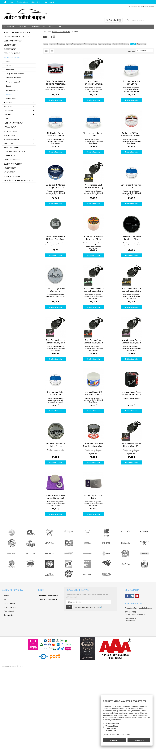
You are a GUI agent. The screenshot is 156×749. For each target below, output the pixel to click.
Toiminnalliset (112, 727)
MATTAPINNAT (10, 135)
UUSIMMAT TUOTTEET (13, 41)
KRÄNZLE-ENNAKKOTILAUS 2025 (17, 32)
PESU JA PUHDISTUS (12, 53)
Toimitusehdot (22, 2)
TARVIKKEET (9, 143)
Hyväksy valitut (114, 741)
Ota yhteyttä (49, 2)
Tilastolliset (111, 729)
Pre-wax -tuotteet (104, 44)
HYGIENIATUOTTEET (12, 160)
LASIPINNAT (9, 111)
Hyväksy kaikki (139, 741)
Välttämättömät (112, 725)
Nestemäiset (141, 44)
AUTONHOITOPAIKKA (12, 176)
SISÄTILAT (8, 106)
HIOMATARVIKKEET (11, 147)
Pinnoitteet (61, 44)
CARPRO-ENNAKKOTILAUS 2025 (16, 37)
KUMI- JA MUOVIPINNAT (13, 123)
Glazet (115, 44)
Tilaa (108, 678)
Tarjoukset (24, 27)
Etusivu (5, 672)
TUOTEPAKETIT (10, 49)
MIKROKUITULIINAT (12, 139)
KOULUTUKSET (10, 168)
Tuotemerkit (9, 27)
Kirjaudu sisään (148, 6)
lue (95, 682)
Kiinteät (132, 44)
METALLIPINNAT (10, 131)
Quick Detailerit (124, 44)
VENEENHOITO (9, 156)
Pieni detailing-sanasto (46, 674)
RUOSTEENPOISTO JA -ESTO (14, 152)
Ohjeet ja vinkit (55, 27)
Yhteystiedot (36, 2)
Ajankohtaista (38, 27)
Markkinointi (111, 732)
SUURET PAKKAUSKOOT (13, 164)
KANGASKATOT (10, 127)
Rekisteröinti (135, 6)
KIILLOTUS (8, 102)
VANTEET (7, 115)
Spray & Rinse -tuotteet (74, 44)
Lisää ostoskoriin (60, 109)
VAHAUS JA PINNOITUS (13, 57)
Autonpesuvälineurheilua (46, 672)
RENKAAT (7, 119)
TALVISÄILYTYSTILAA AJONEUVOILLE (18, 180)
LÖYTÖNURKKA (10, 45)
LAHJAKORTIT (9, 172)
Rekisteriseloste (8, 680)
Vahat (46, 44)
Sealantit (52, 44)
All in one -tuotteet (90, 44)
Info (11, 2)
